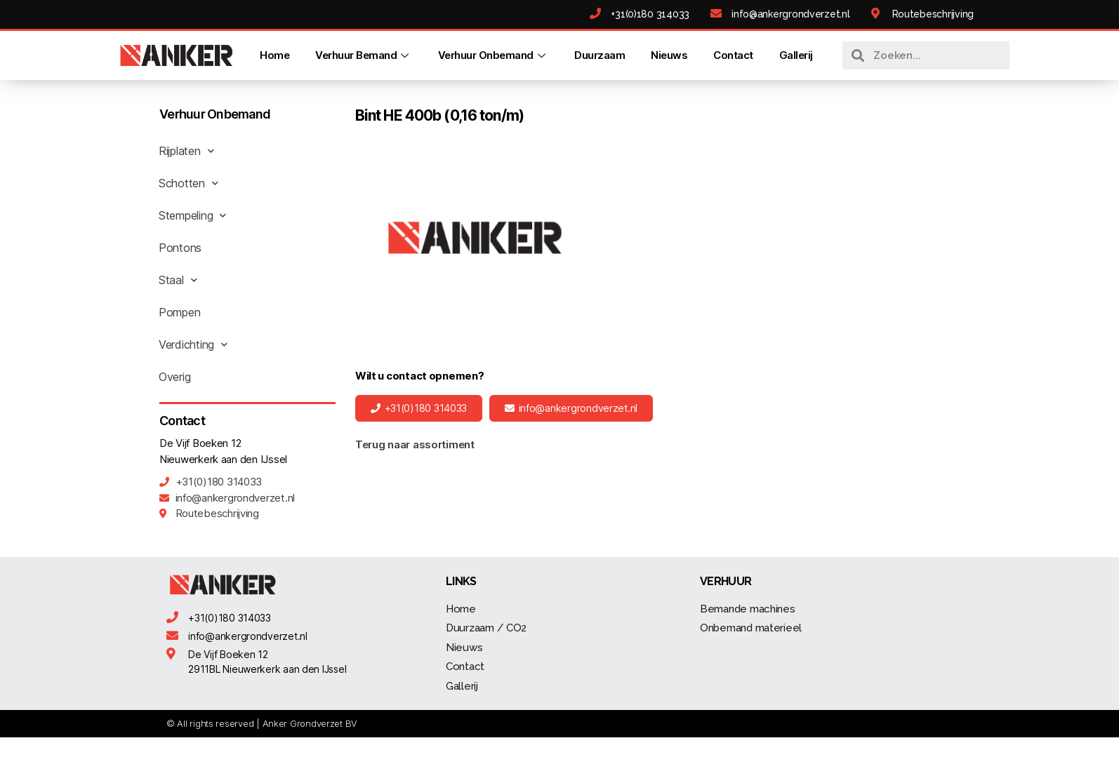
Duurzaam (599, 55)
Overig (174, 377)
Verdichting (193, 344)
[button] (418, 408)
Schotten (188, 183)
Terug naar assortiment (415, 444)
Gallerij (795, 55)
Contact (733, 55)
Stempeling (192, 215)
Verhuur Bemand (363, 55)
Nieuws (669, 55)
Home (274, 55)
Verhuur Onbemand (492, 55)
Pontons (180, 248)
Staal (178, 279)
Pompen (179, 312)
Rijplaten (186, 150)
